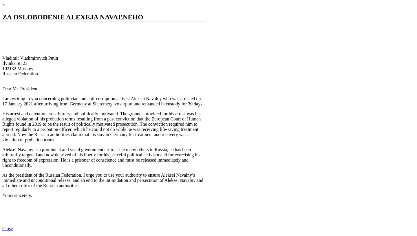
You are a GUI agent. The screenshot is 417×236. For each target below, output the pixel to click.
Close (7, 228)
